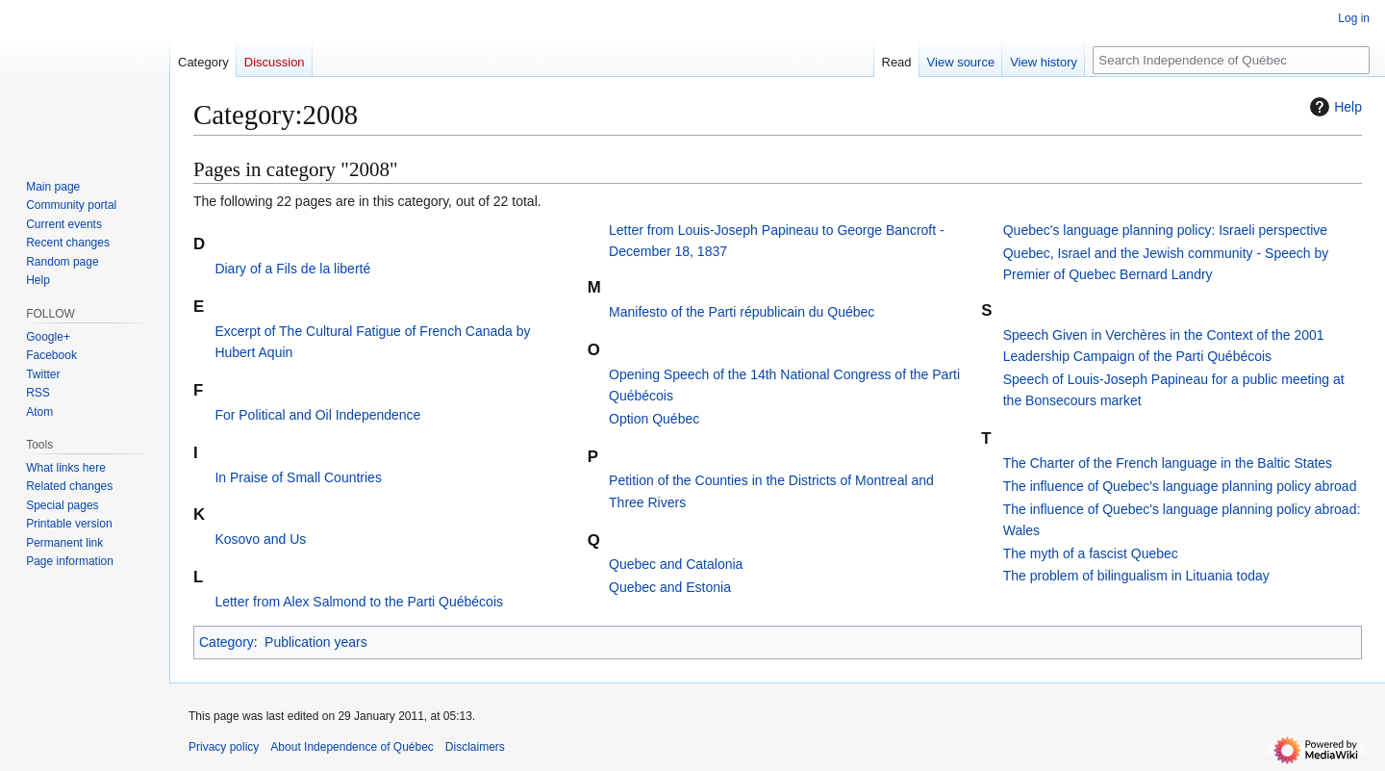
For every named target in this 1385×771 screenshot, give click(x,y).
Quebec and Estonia (670, 587)
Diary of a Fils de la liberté (292, 268)
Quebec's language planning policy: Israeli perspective (1165, 230)
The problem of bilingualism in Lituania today (1136, 575)
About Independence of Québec (351, 747)
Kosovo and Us (260, 539)
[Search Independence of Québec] (1231, 60)
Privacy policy (224, 747)
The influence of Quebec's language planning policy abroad (1180, 486)
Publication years (315, 642)
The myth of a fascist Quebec (1090, 553)
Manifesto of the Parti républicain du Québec (741, 312)
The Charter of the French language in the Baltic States (1167, 463)
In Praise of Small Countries (298, 477)
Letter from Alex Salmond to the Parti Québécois (358, 601)
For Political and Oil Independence (317, 415)
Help (1333, 106)
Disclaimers (475, 747)
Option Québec (654, 418)
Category (226, 642)
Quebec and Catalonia (676, 564)
